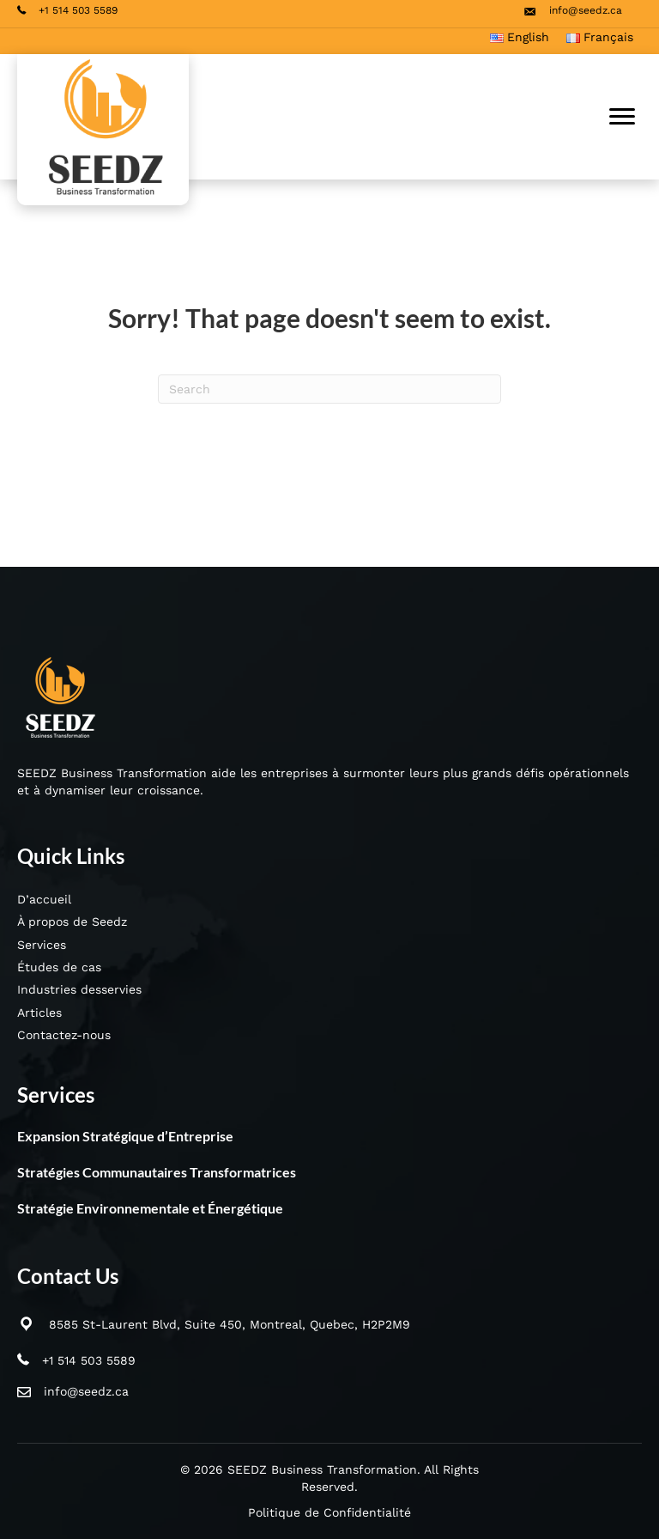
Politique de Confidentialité (329, 1512)
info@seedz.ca (86, 1391)
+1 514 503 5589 (89, 1360)
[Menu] (622, 116)
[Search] (329, 389)
